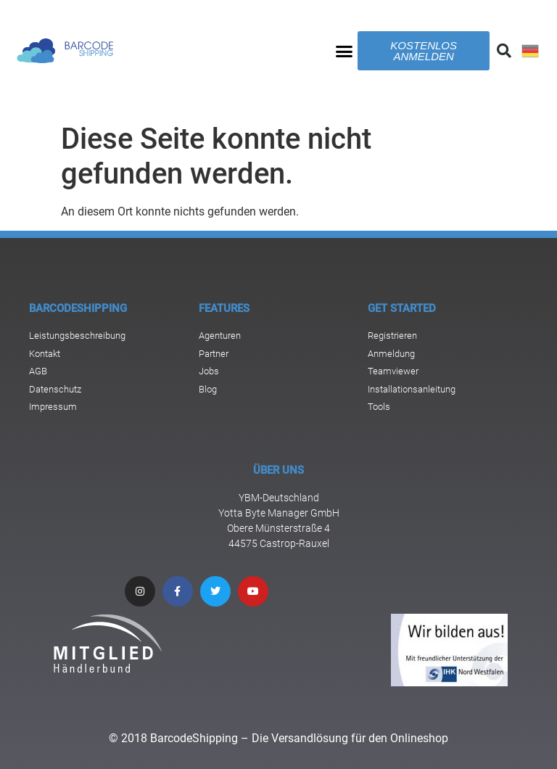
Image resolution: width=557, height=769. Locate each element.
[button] (344, 51)
